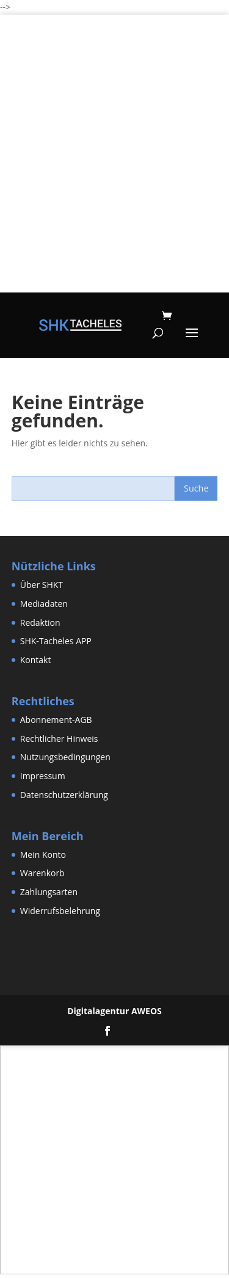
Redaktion (40, 622)
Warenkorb (42, 873)
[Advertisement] (114, 178)
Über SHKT (41, 584)
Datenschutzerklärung (64, 795)
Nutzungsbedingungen (65, 757)
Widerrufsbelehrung (60, 911)
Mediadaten (44, 603)
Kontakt (35, 660)
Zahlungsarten (49, 892)
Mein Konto (43, 854)
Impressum (42, 776)
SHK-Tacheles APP (56, 641)
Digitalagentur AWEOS (114, 1011)
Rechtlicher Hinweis (59, 738)
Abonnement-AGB (56, 719)
